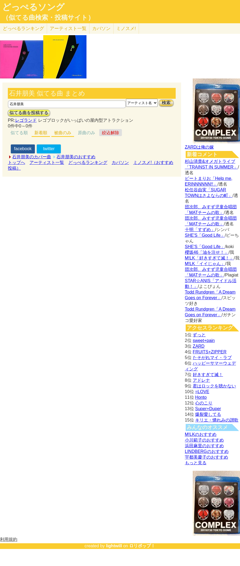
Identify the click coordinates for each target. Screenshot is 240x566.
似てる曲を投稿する (28, 112)
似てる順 (19, 132)
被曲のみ (62, 132)
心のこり (203, 403)
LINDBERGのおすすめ (207, 451)
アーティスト (68, 28)
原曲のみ (86, 132)
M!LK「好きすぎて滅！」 (209, 258)
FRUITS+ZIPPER (209, 352)
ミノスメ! (126, 28)
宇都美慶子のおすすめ (206, 457)
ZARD (199, 346)
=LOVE (202, 391)
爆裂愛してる (208, 414)
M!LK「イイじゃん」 (205, 263)
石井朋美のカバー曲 (31, 156)
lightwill (114, 546)
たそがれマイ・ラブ (212, 357)
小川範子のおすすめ (204, 440)
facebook (23, 148)
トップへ (16, 162)
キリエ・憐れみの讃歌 (216, 420)
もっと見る (195, 462)
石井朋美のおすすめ (75, 156)
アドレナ (201, 380)
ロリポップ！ (142, 546)
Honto (201, 397)
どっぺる (23, 28)
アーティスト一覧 (46, 162)
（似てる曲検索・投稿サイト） (48, 17)
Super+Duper (208, 408)
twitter (49, 148)
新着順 (40, 132)
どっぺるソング (33, 7)
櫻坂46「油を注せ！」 (207, 252)
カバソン (101, 28)
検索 (166, 102)
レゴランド (26, 120)
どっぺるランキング (87, 162)
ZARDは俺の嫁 (199, 147)
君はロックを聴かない (214, 386)
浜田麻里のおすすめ (204, 445)
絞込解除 (110, 132)
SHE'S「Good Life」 (205, 235)
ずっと (199, 335)
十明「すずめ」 (200, 229)
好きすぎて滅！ (208, 374)
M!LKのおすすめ (200, 434)
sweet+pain (204, 340)
